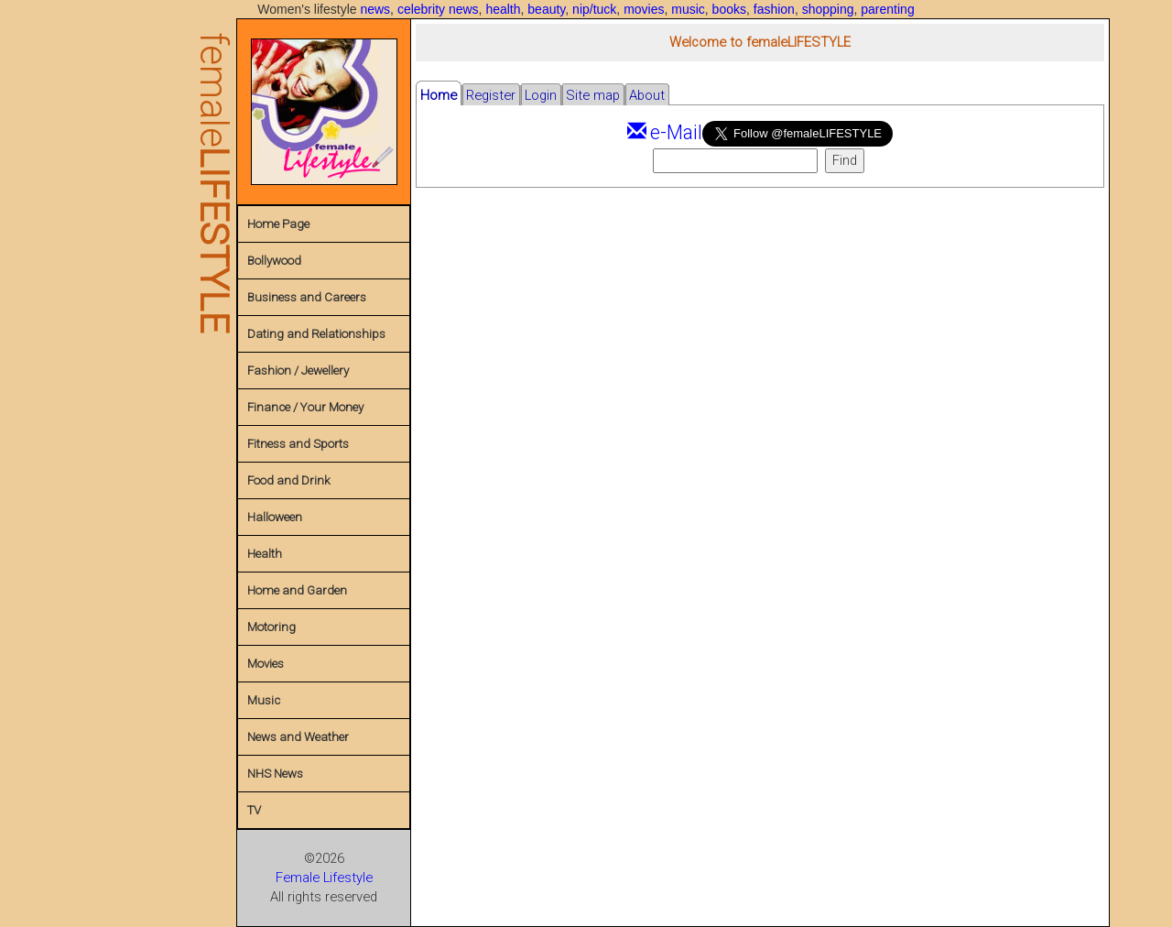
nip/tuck (594, 9)
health (502, 9)
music (688, 9)
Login (541, 95)
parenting (887, 9)
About (647, 95)
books (729, 9)
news (375, 9)
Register (490, 95)
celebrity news (438, 9)
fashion (774, 9)
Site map (593, 95)
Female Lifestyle (324, 877)
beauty (546, 9)
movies (644, 9)
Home (438, 95)
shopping (828, 9)
